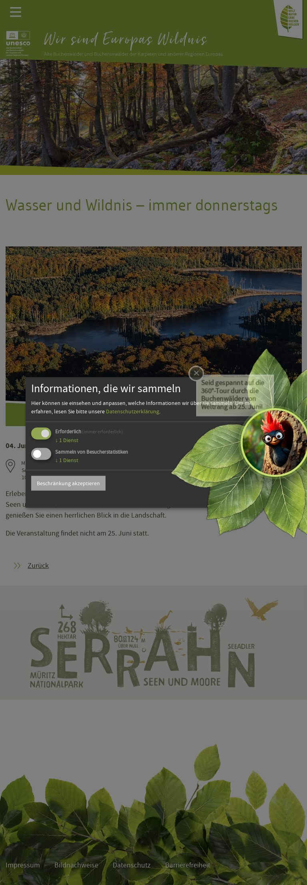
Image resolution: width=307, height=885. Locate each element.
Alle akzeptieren (248, 483)
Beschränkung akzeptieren (68, 483)
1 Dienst (66, 440)
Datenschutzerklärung (132, 411)
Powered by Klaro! (256, 499)
